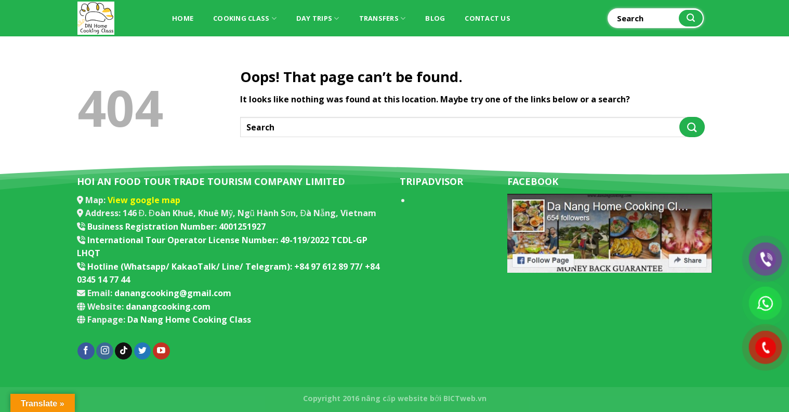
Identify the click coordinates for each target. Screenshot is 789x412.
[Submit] (691, 18)
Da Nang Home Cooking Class (189, 319)
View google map (144, 200)
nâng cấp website (394, 398)
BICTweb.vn (464, 398)
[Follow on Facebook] (86, 351)
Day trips (317, 18)
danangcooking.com (168, 306)
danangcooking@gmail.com (172, 293)
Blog (435, 18)
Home (182, 18)
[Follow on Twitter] (142, 351)
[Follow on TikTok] (123, 351)
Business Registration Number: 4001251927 (176, 226)
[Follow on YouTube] (161, 351)
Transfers (382, 18)
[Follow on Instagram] (104, 351)
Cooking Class (245, 18)
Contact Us (487, 18)
